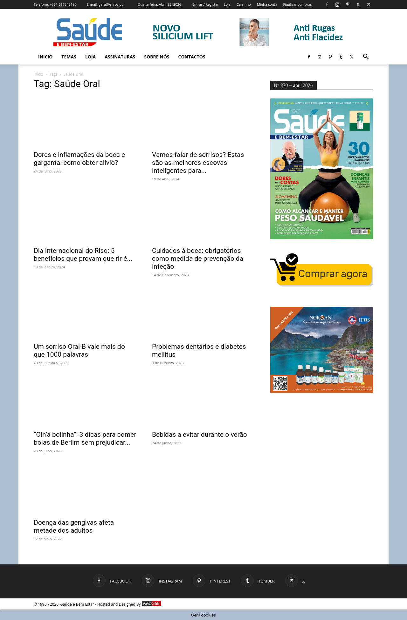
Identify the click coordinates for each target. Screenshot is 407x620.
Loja (227, 4)
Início (38, 74)
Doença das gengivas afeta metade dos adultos (74, 526)
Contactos (191, 57)
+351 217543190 (63, 4)
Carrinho (244, 4)
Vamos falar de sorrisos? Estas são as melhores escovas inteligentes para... (198, 162)
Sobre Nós (156, 57)
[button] (365, 57)
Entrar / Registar (205, 4)
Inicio (45, 57)
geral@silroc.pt (111, 4)
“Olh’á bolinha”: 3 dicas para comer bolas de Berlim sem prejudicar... (85, 438)
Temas (68, 57)
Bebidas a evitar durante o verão (199, 434)
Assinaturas (120, 57)
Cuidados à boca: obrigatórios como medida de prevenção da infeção (197, 258)
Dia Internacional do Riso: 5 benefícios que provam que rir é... (83, 254)
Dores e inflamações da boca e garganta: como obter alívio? (79, 158)
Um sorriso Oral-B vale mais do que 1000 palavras (79, 350)
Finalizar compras (297, 4)
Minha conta (267, 4)
